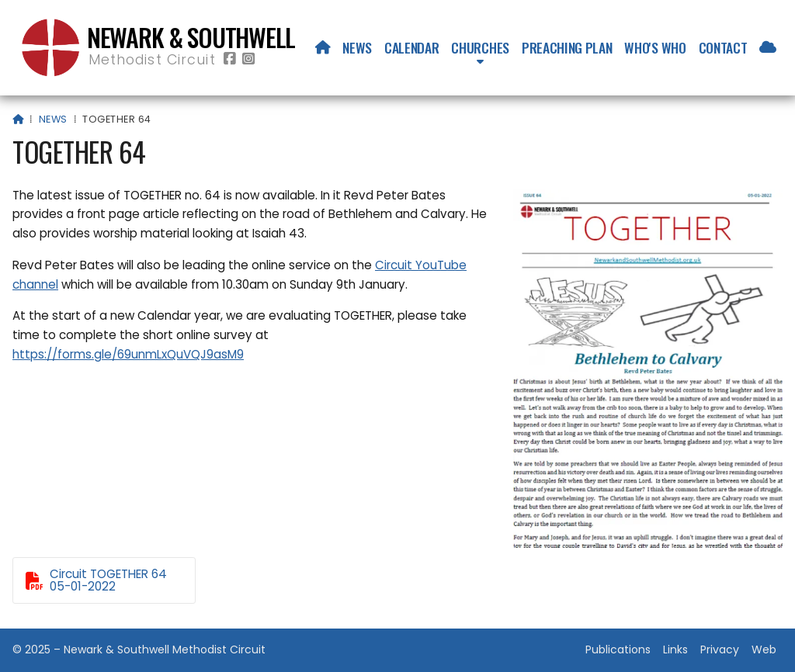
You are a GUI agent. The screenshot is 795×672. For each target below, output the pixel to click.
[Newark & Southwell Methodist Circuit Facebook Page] (230, 59)
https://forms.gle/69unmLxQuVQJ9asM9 (128, 354)
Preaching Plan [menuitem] (567, 47)
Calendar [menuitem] (411, 47)
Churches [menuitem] (480, 47)
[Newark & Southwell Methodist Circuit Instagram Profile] (248, 59)
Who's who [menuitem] (655, 47)
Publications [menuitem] (618, 649)
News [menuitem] (357, 47)
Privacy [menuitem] (719, 649)
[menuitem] (323, 47)
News (53, 119)
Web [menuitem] (764, 649)
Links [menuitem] (675, 649)
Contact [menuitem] (723, 47)
